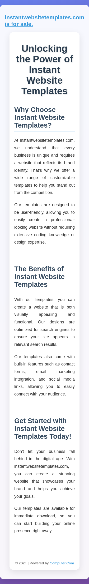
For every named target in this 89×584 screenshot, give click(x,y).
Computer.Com (62, 563)
